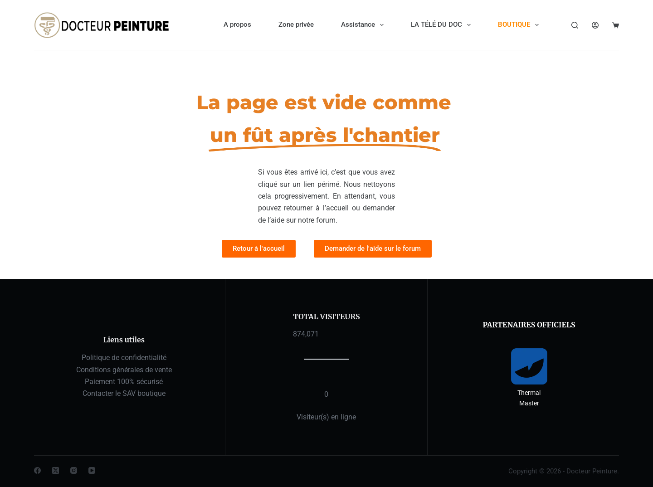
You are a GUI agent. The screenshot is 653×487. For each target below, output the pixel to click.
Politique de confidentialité (124, 357)
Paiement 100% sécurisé (124, 381)
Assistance (364, 24)
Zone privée (296, 24)
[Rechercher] (574, 25)
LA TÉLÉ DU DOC (442, 24)
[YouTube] (91, 470)
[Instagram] (73, 470)
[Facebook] (37, 470)
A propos (237, 24)
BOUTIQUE (520, 24)
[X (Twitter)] (55, 470)
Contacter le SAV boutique (124, 393)
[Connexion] (595, 25)
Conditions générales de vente (124, 369)
